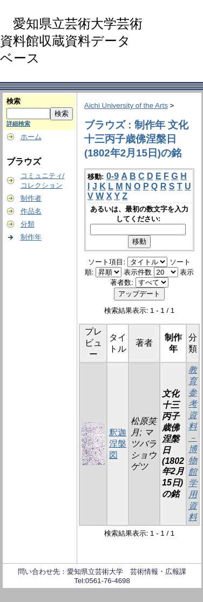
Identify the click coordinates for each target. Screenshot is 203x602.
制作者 (31, 198)
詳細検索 (18, 123)
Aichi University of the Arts (126, 105)
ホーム (31, 137)
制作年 (31, 237)
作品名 (31, 211)
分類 (28, 224)
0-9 (112, 176)
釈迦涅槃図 (117, 444)
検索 (13, 101)
